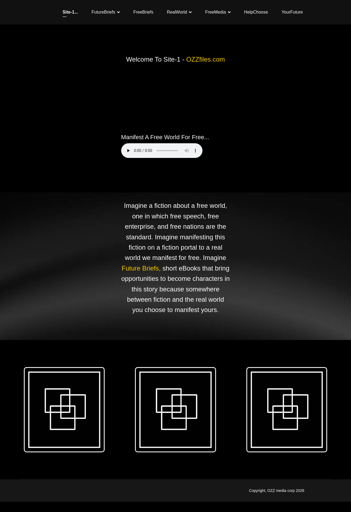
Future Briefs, (141, 268)
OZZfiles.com (205, 59)
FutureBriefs (103, 12)
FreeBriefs (143, 12)
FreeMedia (215, 12)
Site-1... (70, 12)
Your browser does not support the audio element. (161, 150)
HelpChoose (256, 12)
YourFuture (292, 12)
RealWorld (177, 12)
